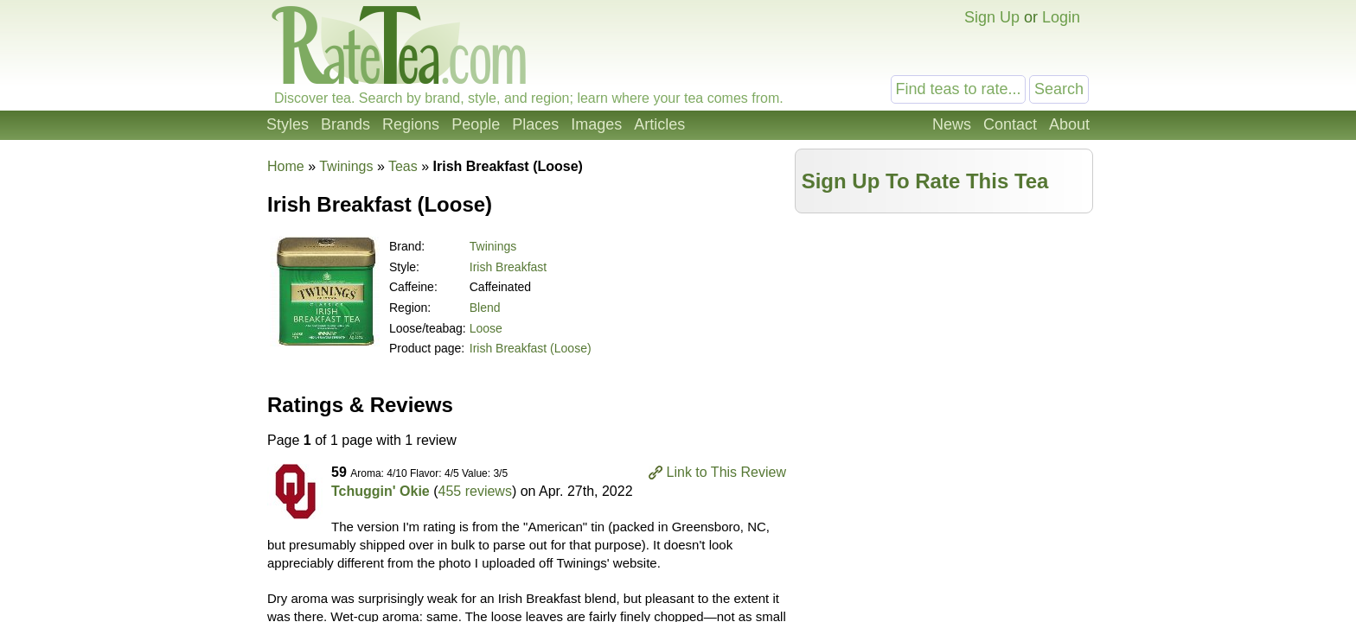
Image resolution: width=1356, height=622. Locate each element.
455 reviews (475, 491)
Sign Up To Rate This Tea (925, 181)
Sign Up (992, 17)
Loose (486, 328)
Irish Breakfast (508, 267)
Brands (345, 124)
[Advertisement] (944, 343)
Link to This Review (726, 472)
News (951, 124)
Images (596, 124)
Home (285, 166)
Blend (485, 307)
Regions (410, 124)
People (475, 124)
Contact (1010, 124)
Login (1061, 17)
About (1069, 124)
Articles (659, 124)
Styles (287, 124)
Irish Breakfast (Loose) (531, 348)
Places (535, 124)
